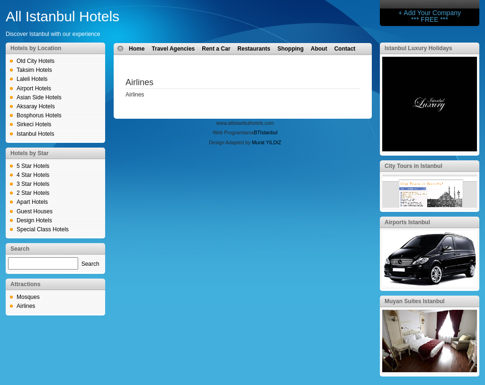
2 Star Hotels (33, 193)
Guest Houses (35, 211)
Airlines (26, 306)
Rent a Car (216, 48)
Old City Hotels (35, 61)
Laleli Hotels (32, 79)
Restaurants (253, 48)
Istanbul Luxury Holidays (418, 48)
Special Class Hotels (43, 229)
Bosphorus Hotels (39, 115)
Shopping (291, 48)
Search (90, 264)
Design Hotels (34, 220)
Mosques (28, 297)
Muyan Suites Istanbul (415, 301)
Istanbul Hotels (35, 134)
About (319, 48)
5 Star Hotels (33, 166)
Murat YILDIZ (266, 142)
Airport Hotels (34, 88)
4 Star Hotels (33, 175)
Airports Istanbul (407, 222)
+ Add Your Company (429, 13)
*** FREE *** (429, 19)
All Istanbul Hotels (62, 16)
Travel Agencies (173, 48)
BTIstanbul (266, 132)
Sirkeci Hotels (34, 124)
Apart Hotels (32, 202)
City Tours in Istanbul (413, 166)
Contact (345, 48)
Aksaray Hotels (36, 106)
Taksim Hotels (34, 70)
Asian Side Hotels (39, 97)
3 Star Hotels (33, 184)
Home (136, 48)
